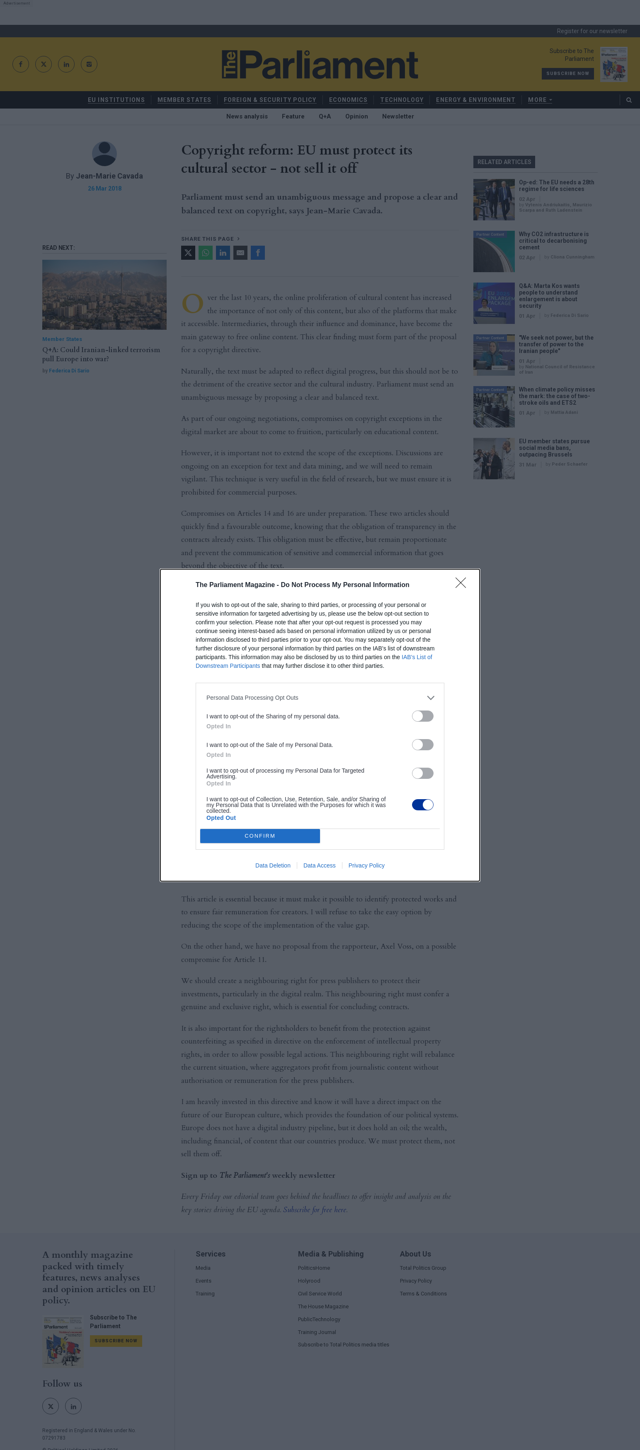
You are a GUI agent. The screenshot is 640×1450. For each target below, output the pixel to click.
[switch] (423, 716)
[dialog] (320, 725)
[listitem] (320, 698)
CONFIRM (260, 836)
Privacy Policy (367, 865)
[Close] (463, 585)
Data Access (319, 865)
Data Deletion (273, 865)
